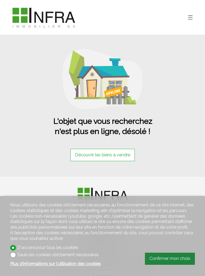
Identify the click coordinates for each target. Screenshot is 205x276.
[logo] (43, 17)
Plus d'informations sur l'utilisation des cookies (55, 263)
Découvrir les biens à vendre (102, 154)
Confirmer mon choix (169, 258)
